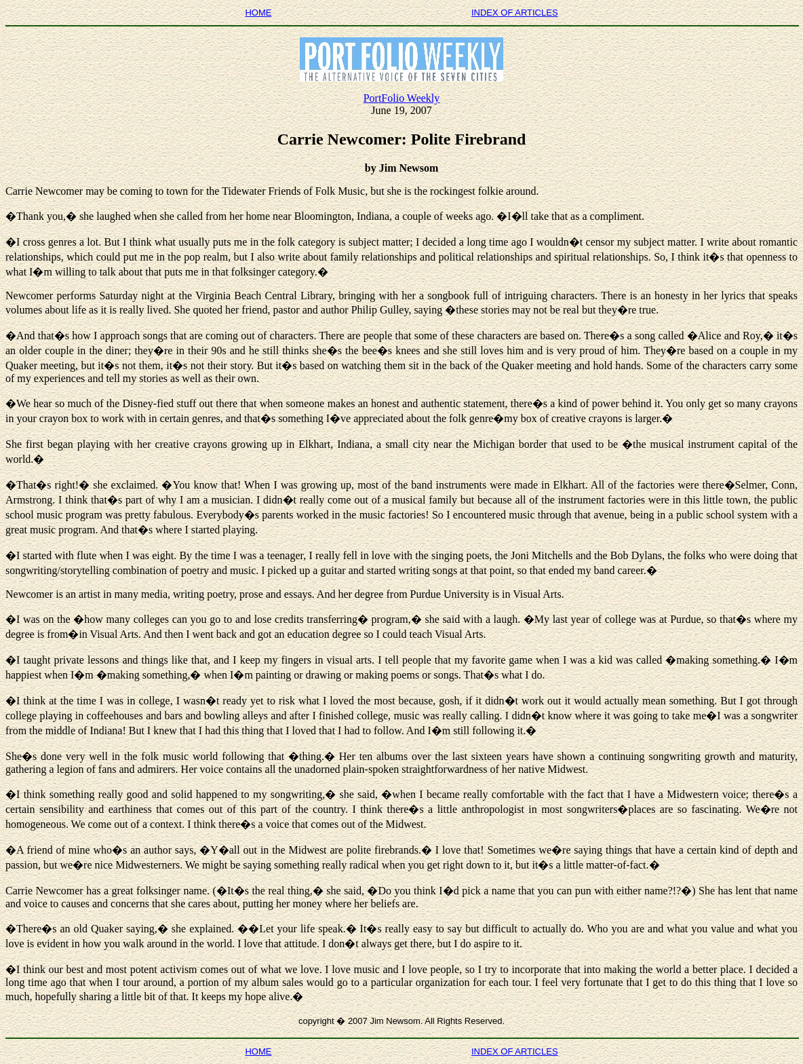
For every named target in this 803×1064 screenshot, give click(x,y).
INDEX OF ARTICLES (514, 12)
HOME (258, 12)
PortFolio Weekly (402, 98)
